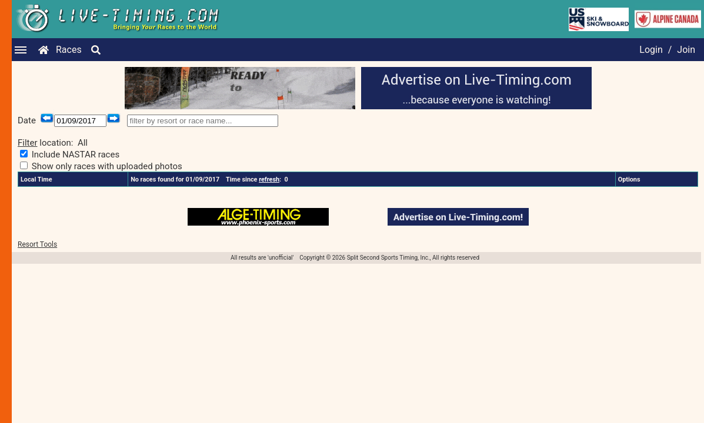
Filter (28, 142)
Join (686, 49)
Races (69, 49)
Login (650, 49)
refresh (269, 179)
